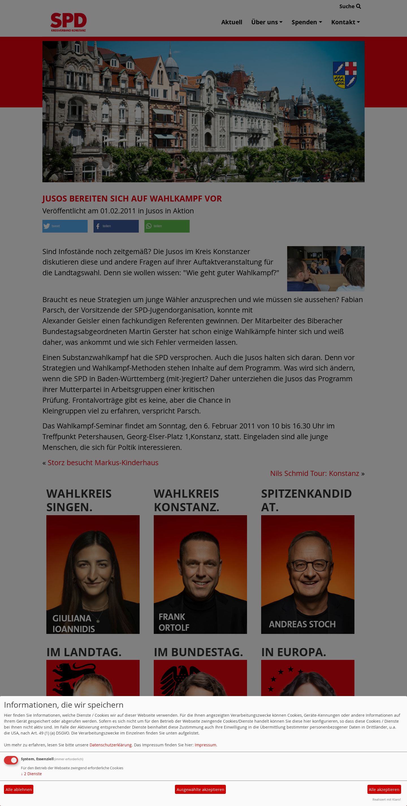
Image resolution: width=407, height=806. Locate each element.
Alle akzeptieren (384, 789)
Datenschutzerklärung (111, 744)
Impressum (205, 744)
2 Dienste (31, 773)
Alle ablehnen (19, 789)
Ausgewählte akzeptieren (200, 789)
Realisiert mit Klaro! (387, 799)
